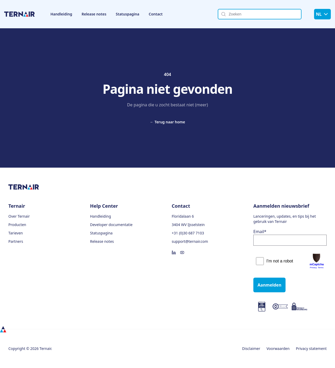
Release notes (94, 14)
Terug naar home (167, 121)
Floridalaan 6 (183, 216)
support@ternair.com (190, 241)
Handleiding (61, 14)
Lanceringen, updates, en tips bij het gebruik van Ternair (284, 219)
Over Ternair (19, 216)
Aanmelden (269, 285)
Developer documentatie (111, 224)
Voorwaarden (277, 348)
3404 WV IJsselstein (188, 224)
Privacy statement (311, 348)
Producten (17, 224)
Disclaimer (251, 348)
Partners (15, 241)
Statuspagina (127, 14)
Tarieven (15, 232)
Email (259, 231)
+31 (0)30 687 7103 (188, 232)
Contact (156, 14)
